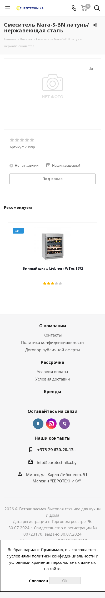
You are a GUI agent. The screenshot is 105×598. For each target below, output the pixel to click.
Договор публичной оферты (52, 349)
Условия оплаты (52, 371)
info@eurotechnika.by (57, 462)
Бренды (52, 391)
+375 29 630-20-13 (55, 450)
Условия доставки (52, 379)
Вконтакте (38, 423)
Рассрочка (52, 362)
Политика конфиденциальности (52, 342)
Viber (64, 423)
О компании (52, 326)
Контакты (52, 335)
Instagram (51, 423)
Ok (64, 580)
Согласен (36, 580)
